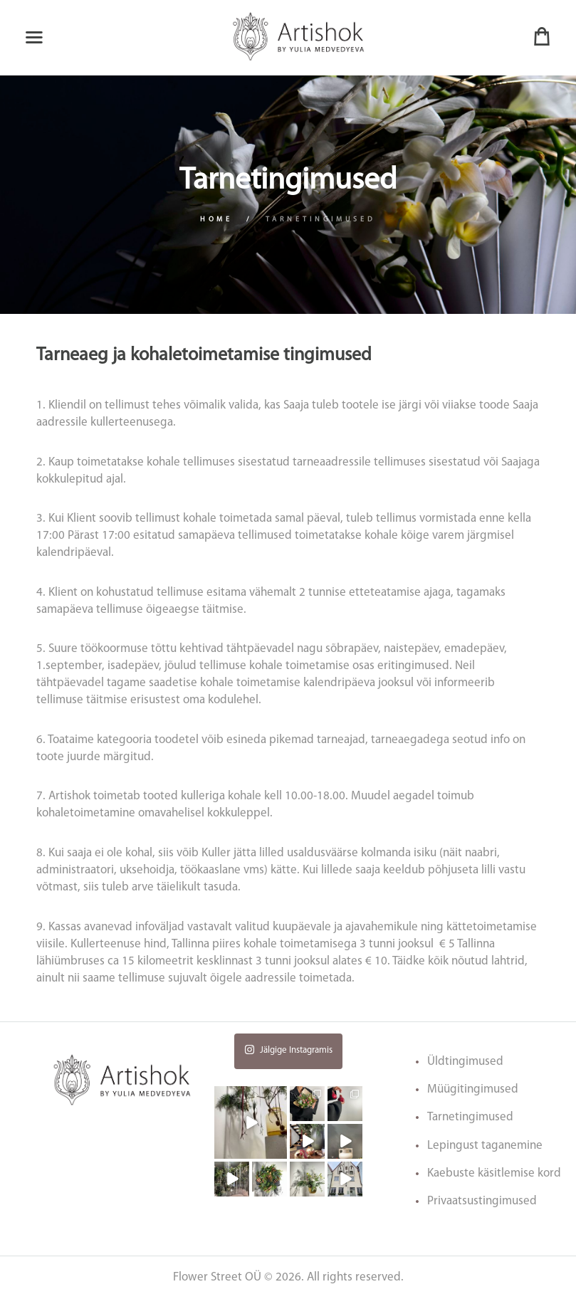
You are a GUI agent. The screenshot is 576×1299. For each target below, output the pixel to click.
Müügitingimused (472, 1089)
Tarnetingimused (470, 1117)
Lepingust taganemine (485, 1146)
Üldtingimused (465, 1062)
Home (217, 219)
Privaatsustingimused (482, 1201)
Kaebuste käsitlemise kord (494, 1173)
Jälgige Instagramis (288, 1049)
